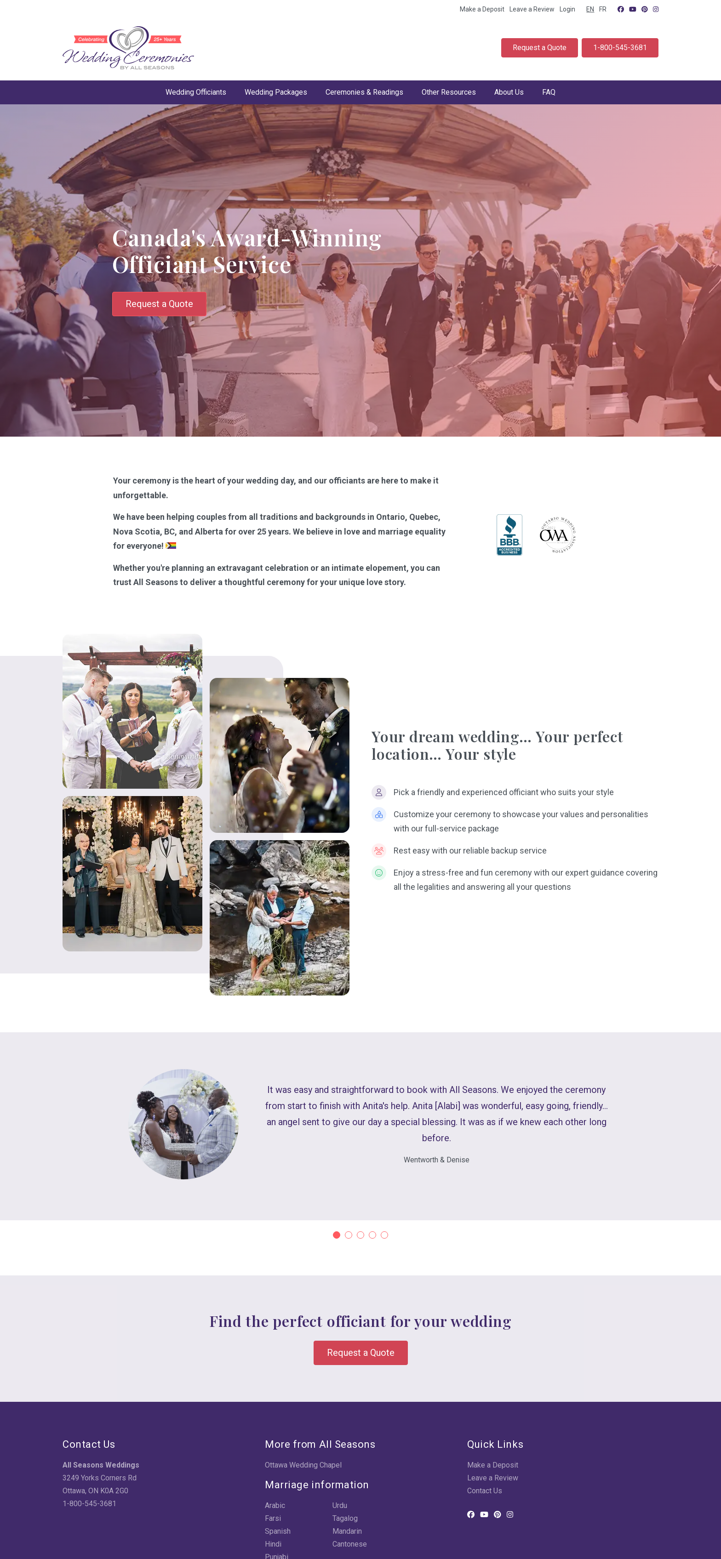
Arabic (275, 1505)
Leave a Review (532, 9)
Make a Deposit (482, 9)
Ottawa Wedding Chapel (303, 1465)
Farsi (273, 1518)
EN (590, 9)
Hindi (273, 1544)
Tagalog (345, 1518)
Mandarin (347, 1531)
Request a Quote (539, 47)
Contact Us (484, 1490)
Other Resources (449, 92)
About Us (509, 92)
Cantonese (349, 1544)
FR (603, 9)
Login (567, 9)
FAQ (548, 92)
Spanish (278, 1531)
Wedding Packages (276, 92)
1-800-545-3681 (620, 47)
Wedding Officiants (196, 92)
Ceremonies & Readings (364, 92)
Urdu (339, 1505)
